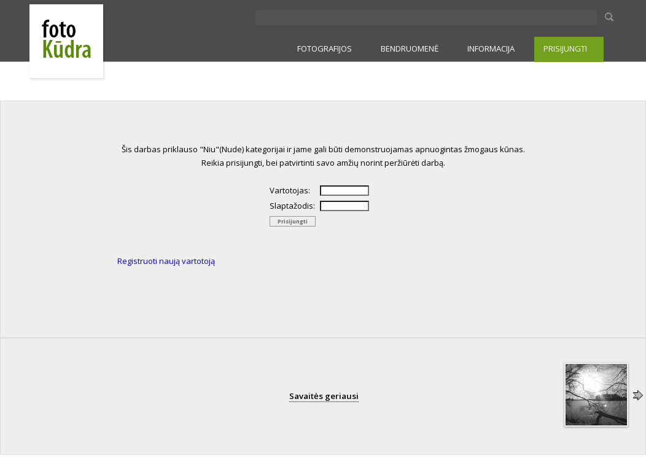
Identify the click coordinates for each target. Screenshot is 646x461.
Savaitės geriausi (324, 395)
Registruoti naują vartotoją (166, 260)
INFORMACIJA (491, 48)
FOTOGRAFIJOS (324, 48)
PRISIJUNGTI (565, 48)
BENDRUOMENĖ (409, 48)
